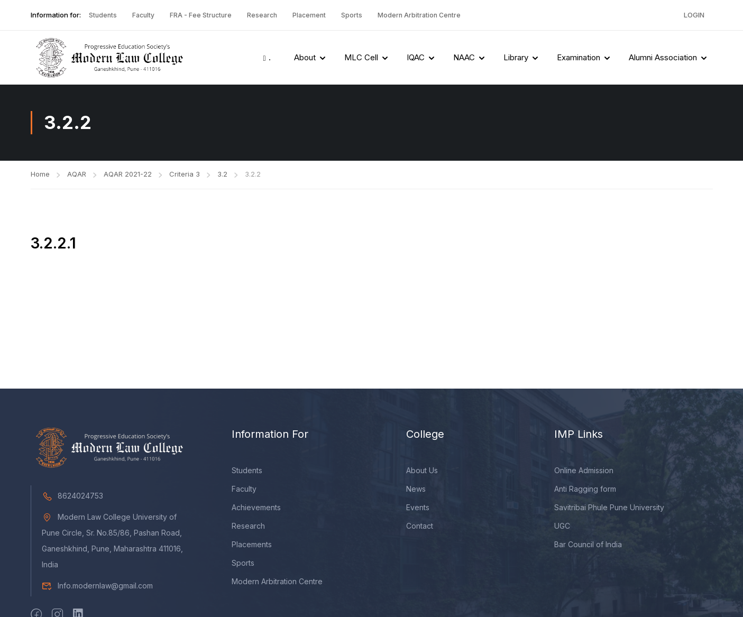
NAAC (464, 57)
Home (40, 174)
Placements (252, 545)
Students (103, 15)
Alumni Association (663, 57)
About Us (422, 471)
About (305, 57)
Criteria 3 (184, 174)
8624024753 (72, 497)
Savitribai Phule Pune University (609, 508)
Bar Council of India (588, 545)
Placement (309, 15)
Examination (578, 57)
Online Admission (583, 471)
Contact (419, 527)
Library (515, 57)
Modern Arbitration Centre (419, 15)
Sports (351, 15)
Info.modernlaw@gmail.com (97, 587)
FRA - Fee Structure (201, 15)
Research (262, 15)
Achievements (256, 508)
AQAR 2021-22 (128, 174)
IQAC (416, 57)
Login (694, 15)
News (416, 490)
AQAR (76, 174)
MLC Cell (361, 57)
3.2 (222, 174)
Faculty (143, 15)
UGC (562, 527)
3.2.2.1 (53, 243)
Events (417, 508)
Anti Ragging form (585, 490)
